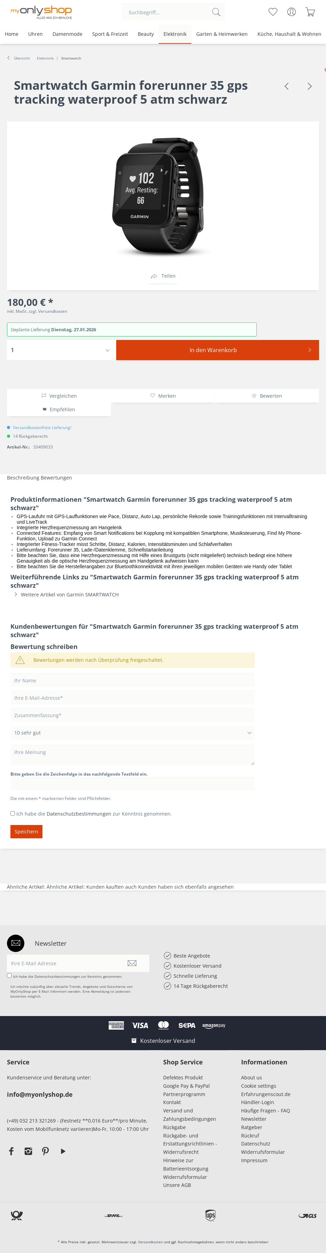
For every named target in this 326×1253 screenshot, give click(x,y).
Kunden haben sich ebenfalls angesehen (186, 886)
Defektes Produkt (183, 1077)
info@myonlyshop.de (40, 1094)
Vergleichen (59, 395)
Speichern (26, 831)
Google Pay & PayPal (186, 1086)
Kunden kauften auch (111, 886)
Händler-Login (257, 1102)
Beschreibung (23, 477)
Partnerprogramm (184, 1094)
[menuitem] (173, 12)
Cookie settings (258, 1086)
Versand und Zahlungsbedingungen (189, 1114)
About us (251, 1077)
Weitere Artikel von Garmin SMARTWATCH (64, 594)
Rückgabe (174, 1127)
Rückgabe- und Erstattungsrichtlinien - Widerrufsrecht (190, 1144)
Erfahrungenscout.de (266, 1094)
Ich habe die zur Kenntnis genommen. (94, 813)
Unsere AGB (177, 1185)
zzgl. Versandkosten (48, 311)
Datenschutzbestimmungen (79, 813)
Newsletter (254, 1119)
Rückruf (250, 1135)
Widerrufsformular (185, 1177)
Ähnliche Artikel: (27, 886)
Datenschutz (255, 1143)
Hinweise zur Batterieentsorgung (185, 1164)
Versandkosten (150, 1241)
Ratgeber (251, 1127)
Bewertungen (56, 477)
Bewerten (267, 395)
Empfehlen (58, 409)
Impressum (255, 1160)
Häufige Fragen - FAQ (265, 1110)
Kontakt (172, 1102)
